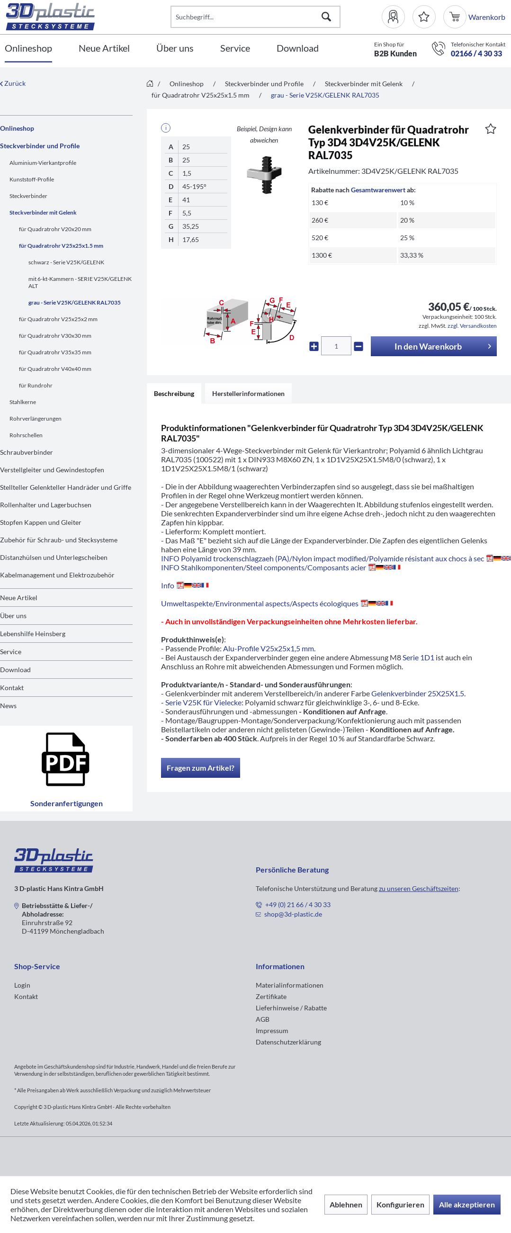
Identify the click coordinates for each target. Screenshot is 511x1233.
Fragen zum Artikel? (200, 767)
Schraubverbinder (26, 452)
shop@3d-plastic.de (293, 914)
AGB (262, 1019)
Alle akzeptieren (467, 1204)
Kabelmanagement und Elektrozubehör (57, 575)
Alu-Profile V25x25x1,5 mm (268, 648)
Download (15, 670)
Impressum (272, 1030)
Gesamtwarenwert (378, 190)
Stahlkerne (22, 401)
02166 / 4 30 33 (476, 53)
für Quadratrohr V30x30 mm (55, 335)
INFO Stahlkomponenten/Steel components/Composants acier (282, 567)
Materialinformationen (289, 985)
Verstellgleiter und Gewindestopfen (52, 470)
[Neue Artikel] (104, 49)
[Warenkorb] (455, 16)
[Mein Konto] (397, 16)
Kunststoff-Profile (31, 179)
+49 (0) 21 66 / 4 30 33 (298, 904)
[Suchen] (326, 16)
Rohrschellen (26, 435)
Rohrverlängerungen (35, 418)
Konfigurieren (400, 1204)
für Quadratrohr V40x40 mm (55, 368)
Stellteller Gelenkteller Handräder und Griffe (65, 487)
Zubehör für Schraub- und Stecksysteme (58, 540)
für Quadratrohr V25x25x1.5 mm (61, 245)
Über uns (13, 616)
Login (22, 985)
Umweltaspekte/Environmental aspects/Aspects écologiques (278, 603)
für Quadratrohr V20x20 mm (55, 229)
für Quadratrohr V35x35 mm (55, 352)
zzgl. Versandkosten (472, 325)
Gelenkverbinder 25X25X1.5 (417, 693)
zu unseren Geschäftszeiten (418, 888)
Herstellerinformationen (248, 393)
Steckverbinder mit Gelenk (43, 212)
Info (186, 585)
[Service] (235, 49)
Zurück (13, 83)
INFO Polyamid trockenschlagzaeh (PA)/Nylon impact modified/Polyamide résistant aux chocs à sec (336, 558)
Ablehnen (346, 1204)
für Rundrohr (36, 385)
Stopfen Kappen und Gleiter (40, 522)
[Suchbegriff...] (255, 17)
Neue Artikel (18, 598)
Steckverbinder (28, 195)
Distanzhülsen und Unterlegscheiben (54, 557)
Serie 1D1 (418, 657)
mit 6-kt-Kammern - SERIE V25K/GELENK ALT (80, 282)
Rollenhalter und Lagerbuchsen (45, 505)
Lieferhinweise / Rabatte (291, 1008)
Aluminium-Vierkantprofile (42, 162)
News (8, 706)
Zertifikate (271, 996)
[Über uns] (175, 49)
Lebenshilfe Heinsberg (32, 634)
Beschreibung (174, 393)
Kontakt (12, 688)
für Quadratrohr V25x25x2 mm (58, 319)
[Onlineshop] (28, 49)
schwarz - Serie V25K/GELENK (66, 262)
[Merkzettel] (424, 16)
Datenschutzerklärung (288, 1042)
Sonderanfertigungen (66, 768)
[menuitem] (397, 16)
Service (10, 652)
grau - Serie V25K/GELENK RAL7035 (74, 302)
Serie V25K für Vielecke (203, 702)
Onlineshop (17, 128)
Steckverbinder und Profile (40, 146)
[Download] (298, 49)
